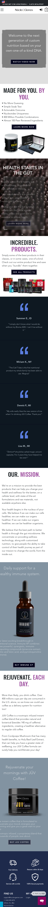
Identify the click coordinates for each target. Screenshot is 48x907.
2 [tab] (26, 234)
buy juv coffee (15, 842)
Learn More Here (14, 223)
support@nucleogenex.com (13, 897)
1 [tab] (22, 234)
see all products (24, 272)
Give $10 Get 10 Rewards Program (15, 4)
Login (28, 897)
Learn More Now (24, 127)
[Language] (4, 2)
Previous (2, 197)
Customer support (36, 4)
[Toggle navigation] (2, 9)
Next (45, 197)
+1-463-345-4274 (9, 900)
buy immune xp (24, 665)
